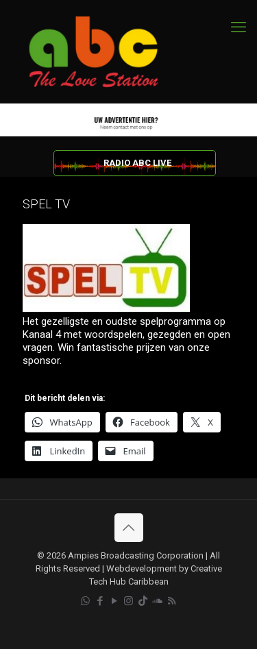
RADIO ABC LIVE (137, 163)
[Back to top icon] (128, 527)
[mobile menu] (238, 27)
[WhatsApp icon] (85, 601)
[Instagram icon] (128, 601)
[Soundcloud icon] (157, 601)
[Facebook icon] (100, 601)
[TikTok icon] (143, 601)
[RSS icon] (172, 601)
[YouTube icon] (114, 601)
